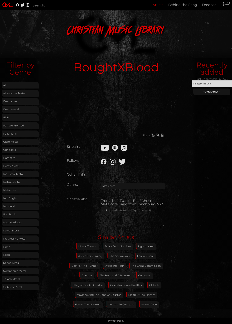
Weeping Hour (114, 265)
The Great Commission (146, 265)
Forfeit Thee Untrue (88, 304)
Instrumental (11, 182)
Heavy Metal (11, 165)
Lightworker (146, 246)
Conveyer (144, 275)
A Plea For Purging (90, 256)
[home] (7, 5)
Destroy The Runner (84, 265)
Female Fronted (13, 125)
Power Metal (11, 230)
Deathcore (10, 101)
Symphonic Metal (14, 270)
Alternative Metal (14, 93)
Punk (6, 246)
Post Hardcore (12, 222)
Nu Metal (9, 206)
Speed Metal (11, 262)
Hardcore (9, 157)
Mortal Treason (87, 246)
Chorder (87, 275)
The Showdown (120, 256)
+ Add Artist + (211, 91)
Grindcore (9, 149)
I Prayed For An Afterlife (88, 285)
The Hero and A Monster (115, 275)
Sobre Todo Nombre (118, 246)
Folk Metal (10, 133)
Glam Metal (10, 141)
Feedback (210, 5)
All (4, 85)
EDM (6, 117)
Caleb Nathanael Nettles (126, 285)
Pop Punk (9, 214)
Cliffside (154, 285)
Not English (10, 198)
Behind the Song (182, 5)
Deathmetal (11, 109)
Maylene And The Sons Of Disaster (99, 294)
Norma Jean (149, 304)
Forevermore (145, 256)
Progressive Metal (14, 238)
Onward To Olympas (121, 304)
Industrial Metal (13, 174)
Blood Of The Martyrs (141, 294)
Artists (158, 5)
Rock (6, 254)
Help (226, 4)
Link (105, 210)
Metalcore (9, 190)
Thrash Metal (11, 279)
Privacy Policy (116, 320)
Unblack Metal (12, 287)
